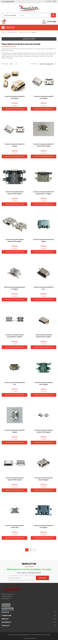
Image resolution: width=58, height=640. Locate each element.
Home (3, 32)
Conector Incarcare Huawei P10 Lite (14, 383)
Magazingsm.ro (25, 635)
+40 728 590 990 (8, 1)
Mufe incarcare (24, 32)
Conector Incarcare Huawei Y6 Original (14, 145)
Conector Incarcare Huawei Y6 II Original (43, 240)
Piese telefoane (12, 32)
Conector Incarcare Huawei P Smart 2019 (14, 526)
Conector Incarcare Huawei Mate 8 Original (43, 479)
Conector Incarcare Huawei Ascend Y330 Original (43, 431)
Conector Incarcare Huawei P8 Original (14, 431)
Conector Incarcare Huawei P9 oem (43, 288)
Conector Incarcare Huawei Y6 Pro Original (43, 526)
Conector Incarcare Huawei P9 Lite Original (14, 97)
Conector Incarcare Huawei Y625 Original (43, 383)
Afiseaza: (5, 64)
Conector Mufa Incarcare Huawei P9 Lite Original (43, 336)
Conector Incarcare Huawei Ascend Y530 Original (14, 193)
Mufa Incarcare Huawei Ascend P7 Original (14, 288)
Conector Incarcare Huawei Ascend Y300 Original (14, 240)
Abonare (42, 578)
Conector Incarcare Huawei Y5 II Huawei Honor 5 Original (43, 193)
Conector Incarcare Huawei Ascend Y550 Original (14, 479)
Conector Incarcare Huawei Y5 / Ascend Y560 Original (43, 145)
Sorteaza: (34, 64)
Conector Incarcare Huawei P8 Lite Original (43, 97)
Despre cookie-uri (30, 638)
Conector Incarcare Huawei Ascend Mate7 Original (14, 336)
